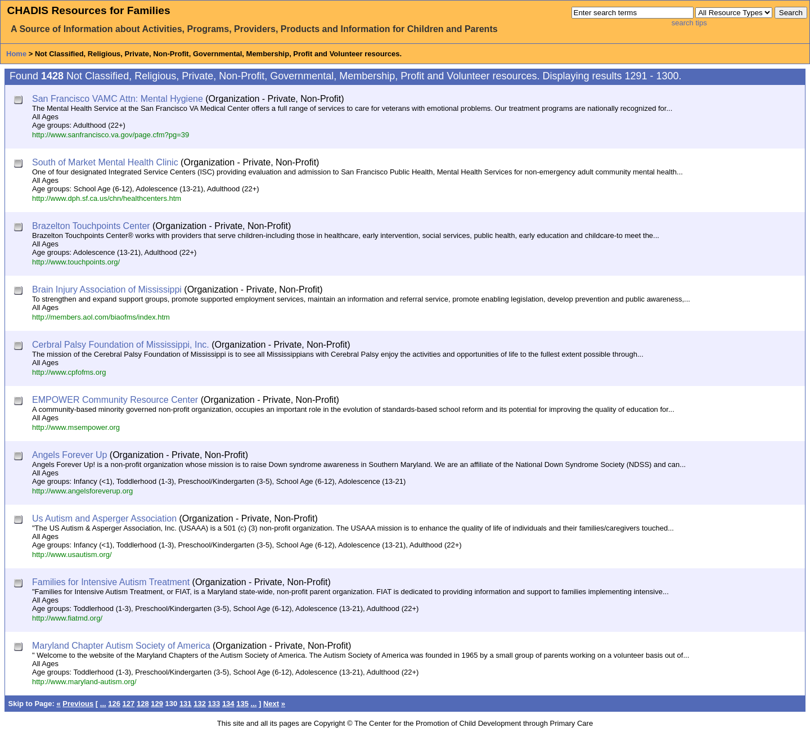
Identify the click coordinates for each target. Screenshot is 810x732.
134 (228, 703)
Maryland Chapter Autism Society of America (121, 645)
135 (242, 703)
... (103, 703)
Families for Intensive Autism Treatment (111, 582)
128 (143, 703)
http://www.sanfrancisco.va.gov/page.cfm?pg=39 (110, 135)
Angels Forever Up (69, 455)
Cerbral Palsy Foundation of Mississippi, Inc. (120, 344)
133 (214, 703)
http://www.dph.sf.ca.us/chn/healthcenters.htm (106, 198)
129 (157, 703)
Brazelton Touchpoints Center (91, 226)
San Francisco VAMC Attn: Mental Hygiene (117, 99)
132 (200, 703)
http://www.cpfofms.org (69, 372)
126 (114, 703)
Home (16, 54)
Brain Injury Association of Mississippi (107, 289)
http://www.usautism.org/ (72, 554)
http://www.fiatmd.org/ (67, 618)
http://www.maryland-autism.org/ (84, 681)
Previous (77, 703)
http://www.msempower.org (76, 427)
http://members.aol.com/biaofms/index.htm (101, 317)
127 (129, 703)
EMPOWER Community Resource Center (115, 400)
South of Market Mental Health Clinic (105, 162)
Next (271, 703)
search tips (689, 23)
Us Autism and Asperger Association (104, 518)
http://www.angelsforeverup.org (82, 491)
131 (185, 703)
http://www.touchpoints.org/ (76, 262)
